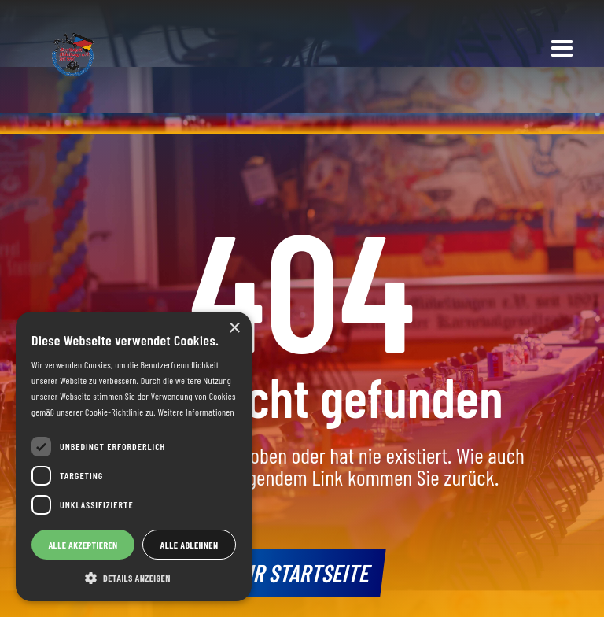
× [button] (234, 328)
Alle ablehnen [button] (189, 544)
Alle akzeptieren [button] (82, 544)
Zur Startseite (302, 572)
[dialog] (134, 456)
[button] (562, 49)
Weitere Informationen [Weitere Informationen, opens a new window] (195, 411)
